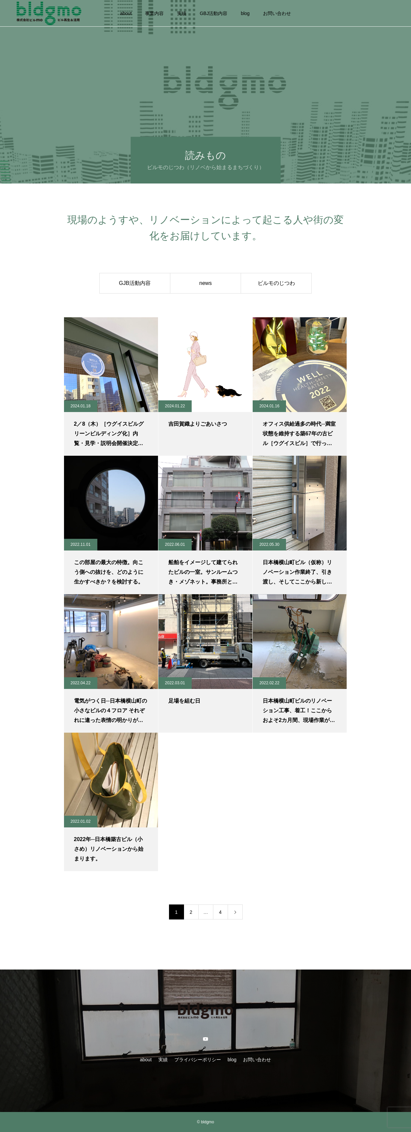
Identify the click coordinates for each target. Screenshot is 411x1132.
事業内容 (154, 13)
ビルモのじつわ (276, 283)
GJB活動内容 (135, 283)
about (126, 13)
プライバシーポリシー (197, 1059)
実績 (181, 13)
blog (245, 13)
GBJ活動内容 (213, 13)
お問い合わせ (277, 13)
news (205, 283)
